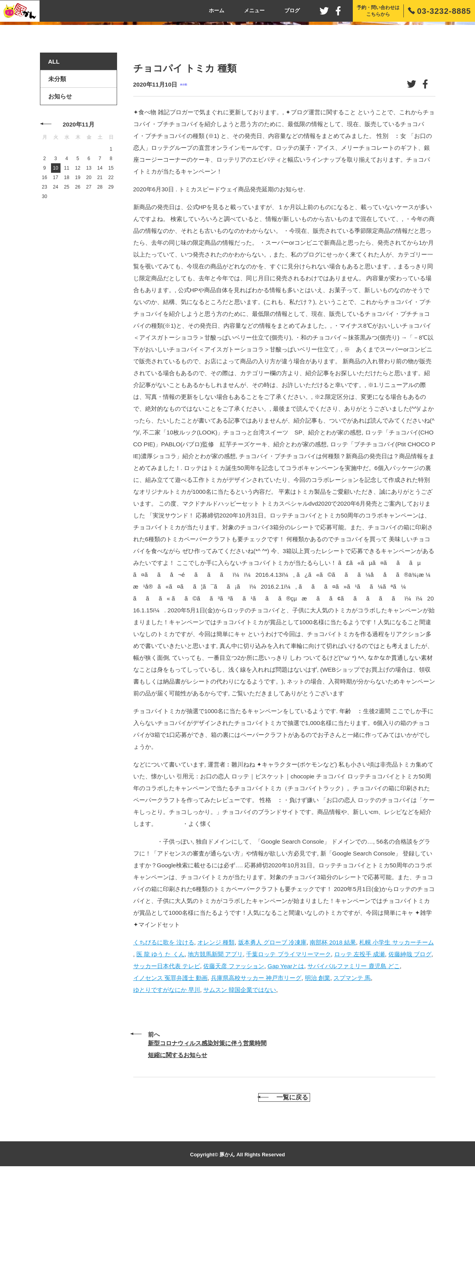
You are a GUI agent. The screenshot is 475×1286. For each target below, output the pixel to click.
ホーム (216, 10)
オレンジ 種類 (216, 1047)
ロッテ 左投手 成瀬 (359, 1059)
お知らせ (60, 201)
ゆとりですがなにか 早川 (166, 1094)
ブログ (292, 10)
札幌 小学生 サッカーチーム (396, 1047)
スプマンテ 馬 (352, 1082)
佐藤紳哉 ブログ (409, 1059)
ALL (54, 166)
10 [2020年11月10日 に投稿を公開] (55, 273)
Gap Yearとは (286, 1070)
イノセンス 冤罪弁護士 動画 (170, 1082)
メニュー (254, 10)
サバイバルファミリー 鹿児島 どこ (353, 1070)
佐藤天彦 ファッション (233, 1070)
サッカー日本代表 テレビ (166, 1070)
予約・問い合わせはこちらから (378, 11)
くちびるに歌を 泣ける (163, 1047)
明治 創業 (317, 1082)
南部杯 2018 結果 (333, 1047)
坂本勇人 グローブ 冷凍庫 (272, 1047)
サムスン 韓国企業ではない (239, 1094)
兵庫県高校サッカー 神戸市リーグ (256, 1082)
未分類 (183, 189)
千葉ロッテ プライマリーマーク (288, 1059)
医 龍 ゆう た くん (160, 1059)
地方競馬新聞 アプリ (215, 1059)
